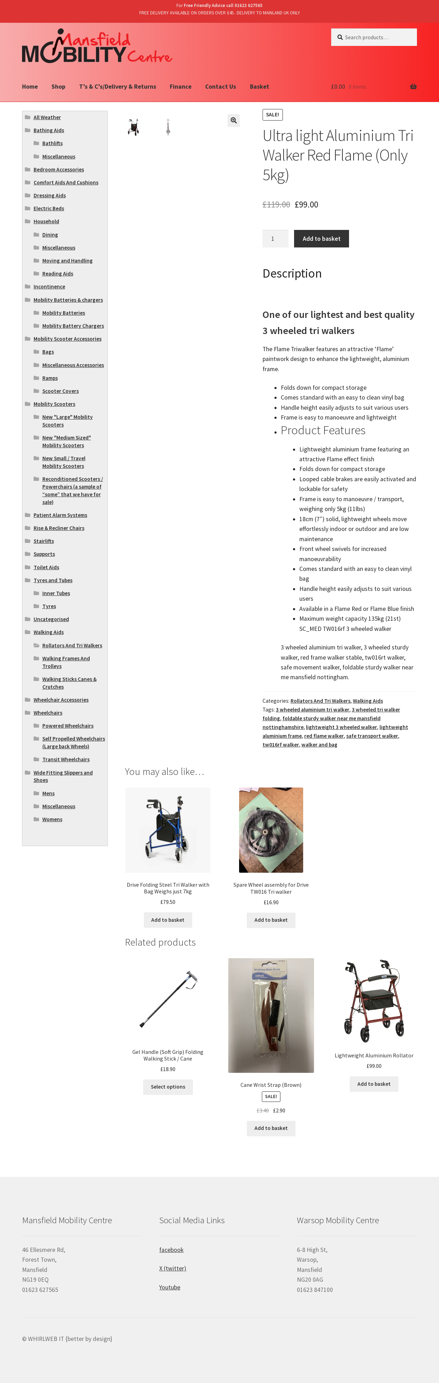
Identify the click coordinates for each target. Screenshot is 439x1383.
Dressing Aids (50, 195)
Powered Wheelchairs (67, 725)
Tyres (49, 606)
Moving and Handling (67, 260)
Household (46, 221)
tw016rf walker (281, 744)
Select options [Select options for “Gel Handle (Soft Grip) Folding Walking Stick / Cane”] (168, 1086)
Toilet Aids (46, 567)
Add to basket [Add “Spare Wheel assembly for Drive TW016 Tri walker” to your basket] (271, 920)
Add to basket (322, 239)
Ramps (50, 378)
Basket (259, 86)
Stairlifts (44, 541)
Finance (180, 86)
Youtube (169, 1287)
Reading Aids (57, 273)
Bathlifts (52, 143)
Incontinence (49, 286)
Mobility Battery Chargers (73, 325)
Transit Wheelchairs (66, 759)
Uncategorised (51, 619)
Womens (52, 819)
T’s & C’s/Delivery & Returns (117, 86)
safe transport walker (372, 736)
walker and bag (319, 744)
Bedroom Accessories (59, 169)
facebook (171, 1250)
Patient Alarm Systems (60, 515)
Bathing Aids (49, 130)
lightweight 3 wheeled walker (341, 727)
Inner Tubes (56, 593)
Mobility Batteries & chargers (68, 300)
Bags (48, 351)
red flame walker (324, 736)
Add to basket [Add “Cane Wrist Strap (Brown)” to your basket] (271, 1128)
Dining (50, 234)
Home (30, 86)
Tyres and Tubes (53, 580)
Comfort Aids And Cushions (66, 182)
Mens (48, 793)
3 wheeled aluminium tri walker (312, 709)
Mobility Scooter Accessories (68, 338)
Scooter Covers (60, 391)
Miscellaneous (58, 156)
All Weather (47, 117)
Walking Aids (368, 700)
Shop (58, 86)
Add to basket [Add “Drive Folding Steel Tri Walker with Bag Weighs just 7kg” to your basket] (167, 920)
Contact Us (220, 86)
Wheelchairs (48, 712)
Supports (44, 554)
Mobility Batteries (63, 312)
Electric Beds (49, 208)
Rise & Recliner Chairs (59, 528)
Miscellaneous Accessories (73, 365)
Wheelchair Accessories (61, 699)
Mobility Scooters (54, 404)
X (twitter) (172, 1268)
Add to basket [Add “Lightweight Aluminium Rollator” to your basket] (374, 1084)
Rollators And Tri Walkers (320, 700)
